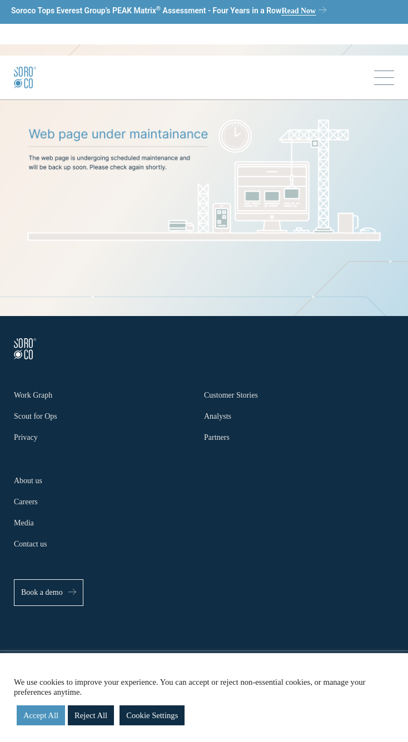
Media (24, 523)
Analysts (217, 416)
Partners (217, 437)
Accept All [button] (40, 715)
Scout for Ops (35, 416)
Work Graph (33, 395)
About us (28, 481)
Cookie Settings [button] (152, 715)
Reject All (90, 715)
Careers (26, 502)
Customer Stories (231, 395)
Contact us (30, 544)
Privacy (26, 437)
